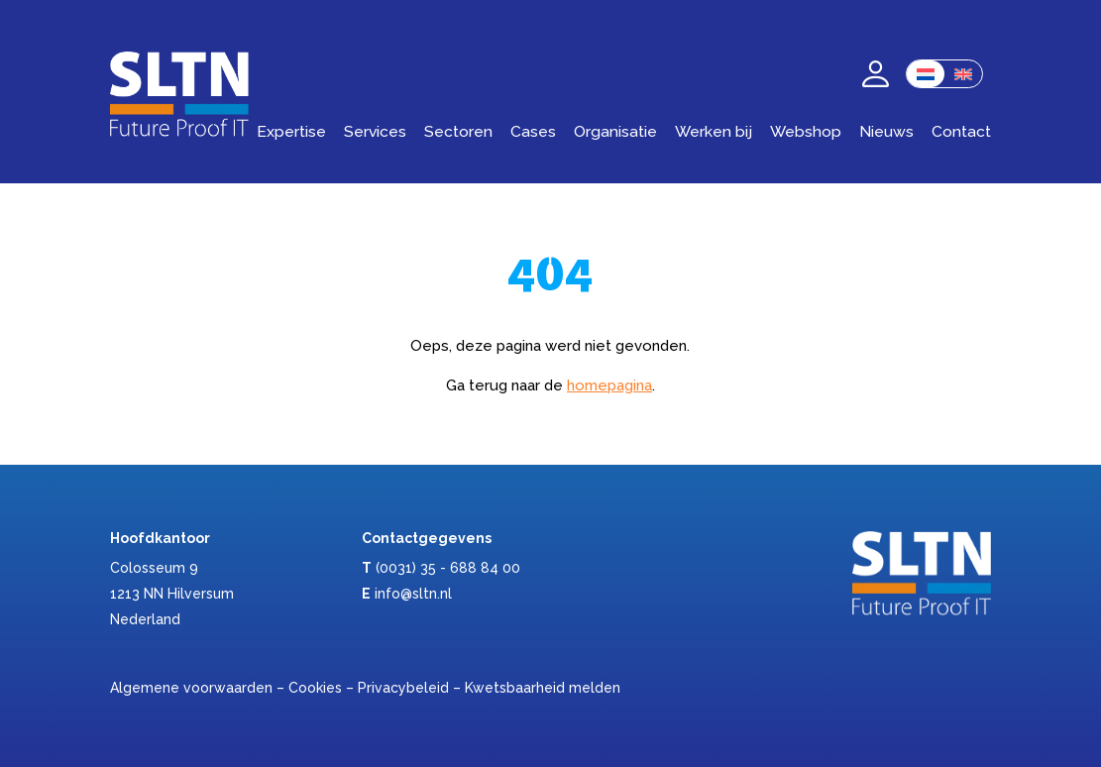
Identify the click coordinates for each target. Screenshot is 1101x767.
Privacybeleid (403, 688)
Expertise (291, 131)
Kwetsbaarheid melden (542, 688)
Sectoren (458, 131)
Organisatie (615, 131)
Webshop (805, 131)
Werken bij (713, 131)
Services (375, 131)
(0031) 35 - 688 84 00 (448, 568)
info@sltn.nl (413, 594)
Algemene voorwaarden (191, 688)
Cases (533, 131)
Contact (961, 131)
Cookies (315, 688)
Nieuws (886, 131)
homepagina (609, 385)
